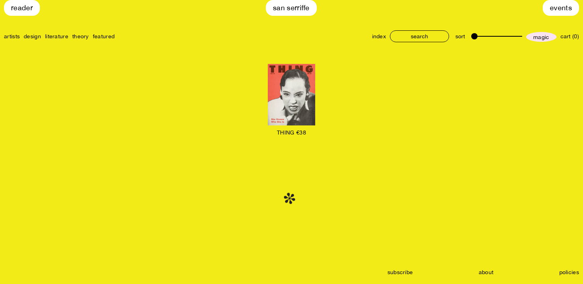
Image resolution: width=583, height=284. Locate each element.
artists (12, 36)
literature (56, 36)
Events (561, 8)
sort (460, 36)
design (32, 36)
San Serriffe (291, 8)
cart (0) (569, 36)
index (379, 36)
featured (104, 36)
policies (569, 272)
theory (80, 36)
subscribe (400, 272)
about (486, 272)
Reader (22, 8)
